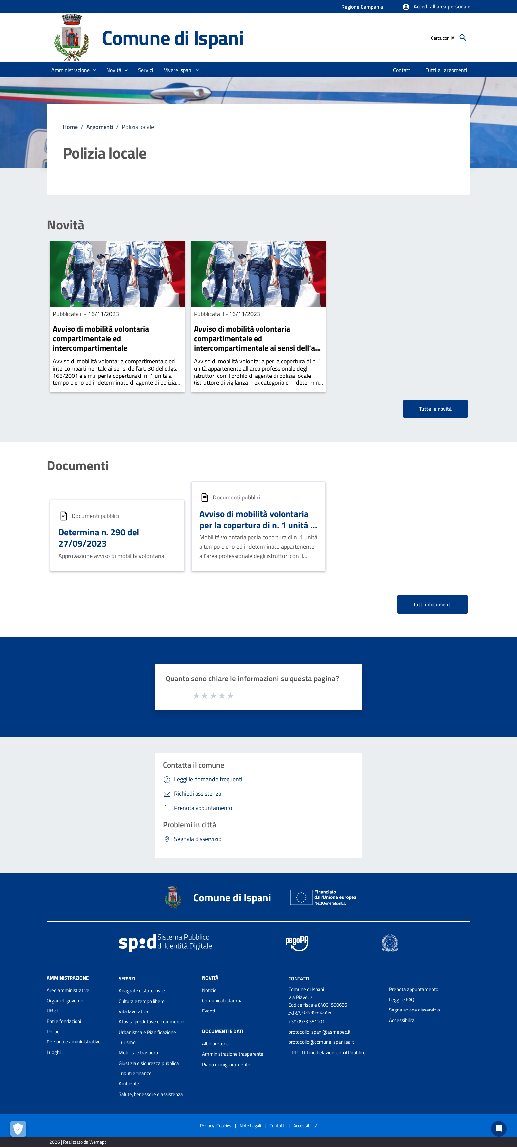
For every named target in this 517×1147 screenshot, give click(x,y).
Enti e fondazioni (64, 1021)
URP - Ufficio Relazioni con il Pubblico (327, 1052)
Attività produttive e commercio (151, 1021)
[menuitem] (402, 70)
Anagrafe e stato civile (142, 990)
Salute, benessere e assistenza (151, 1094)
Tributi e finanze (135, 1073)
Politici (53, 1031)
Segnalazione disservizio (414, 1009)
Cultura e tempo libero (142, 1001)
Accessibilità (402, 1020)
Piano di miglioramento (226, 1064)
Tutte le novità (435, 409)
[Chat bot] (499, 1129)
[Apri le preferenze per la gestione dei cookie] (18, 1129)
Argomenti (99, 126)
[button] (436, 7)
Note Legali (250, 1125)
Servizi (127, 978)
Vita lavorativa (133, 1011)
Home (70, 126)
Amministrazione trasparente (232, 1054)
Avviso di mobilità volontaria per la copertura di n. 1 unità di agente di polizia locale (258, 525)
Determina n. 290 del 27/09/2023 (98, 537)
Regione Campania (362, 7)
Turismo (127, 1042)
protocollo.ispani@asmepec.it (319, 1032)
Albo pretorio (215, 1043)
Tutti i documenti (432, 604)
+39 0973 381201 (307, 1021)
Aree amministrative (68, 990)
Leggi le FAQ (401, 999)
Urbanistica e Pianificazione (147, 1032)
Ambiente (129, 1083)
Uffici (52, 1010)
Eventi (208, 1010)
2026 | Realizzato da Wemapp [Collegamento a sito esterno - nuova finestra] (77, 1141)
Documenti (78, 465)
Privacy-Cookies (215, 1125)
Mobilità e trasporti (138, 1052)
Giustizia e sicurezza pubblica (149, 1063)
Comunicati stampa (222, 1000)
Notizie (209, 990)
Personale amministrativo (74, 1041)
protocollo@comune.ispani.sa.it (321, 1042)
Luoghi (54, 1052)
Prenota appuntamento (413, 989)
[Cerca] (463, 37)
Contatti (299, 978)
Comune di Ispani (173, 37)
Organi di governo (65, 1000)
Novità (65, 225)
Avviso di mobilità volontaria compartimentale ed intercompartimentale (101, 338)
